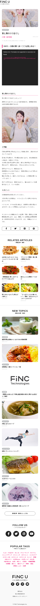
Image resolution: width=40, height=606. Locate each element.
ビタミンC (15, 557)
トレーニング (6, 448)
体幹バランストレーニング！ (10, 451)
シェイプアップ (7, 555)
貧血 (32, 563)
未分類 (4, 391)
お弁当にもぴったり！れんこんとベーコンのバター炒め (10, 259)
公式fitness (17, 559)
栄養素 (8, 563)
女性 (14, 561)
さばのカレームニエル (8, 478)
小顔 (4, 37)
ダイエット (5, 364)
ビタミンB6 (7, 557)
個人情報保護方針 (20, 594)
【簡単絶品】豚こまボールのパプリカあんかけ (10, 278)
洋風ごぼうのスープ (8, 424)
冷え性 (32, 559)
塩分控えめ (8, 561)
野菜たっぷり (17, 566)
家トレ (19, 561)
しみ (5, 552)
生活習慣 (5, 337)
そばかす (10, 552)
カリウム (33, 552)
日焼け (25, 561)
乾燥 (35, 557)
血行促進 (9, 37)
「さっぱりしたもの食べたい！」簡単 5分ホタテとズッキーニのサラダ (29, 296)
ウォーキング (25, 552)
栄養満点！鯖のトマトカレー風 (11, 367)
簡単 (27, 563)
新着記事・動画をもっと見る (20, 513)
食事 (24, 566)
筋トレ (14, 563)
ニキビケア (33, 555)
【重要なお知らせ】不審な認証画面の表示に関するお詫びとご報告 (19, 395)
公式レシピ (25, 559)
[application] (20, 67)
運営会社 (20, 591)
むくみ (17, 552)
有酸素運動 (32, 561)
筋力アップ (21, 563)
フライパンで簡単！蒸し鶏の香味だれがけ (29, 258)
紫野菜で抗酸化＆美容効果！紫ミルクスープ (15, 506)
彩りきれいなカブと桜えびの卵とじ (10, 295)
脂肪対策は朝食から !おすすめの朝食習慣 (14, 339)
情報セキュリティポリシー (20, 596)
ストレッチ (17, 555)
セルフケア (5, 29)
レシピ (30, 557)
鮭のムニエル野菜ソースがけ (29, 278)
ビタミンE (23, 557)
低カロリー (8, 559)
